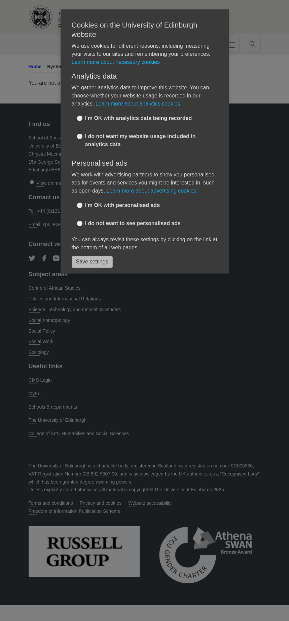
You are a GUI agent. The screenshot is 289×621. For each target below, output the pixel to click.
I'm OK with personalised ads (122, 205)
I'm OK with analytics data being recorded (138, 118)
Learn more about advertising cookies (151, 191)
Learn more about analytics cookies (138, 104)
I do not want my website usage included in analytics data (140, 140)
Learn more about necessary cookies (116, 62)
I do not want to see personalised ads (133, 223)
